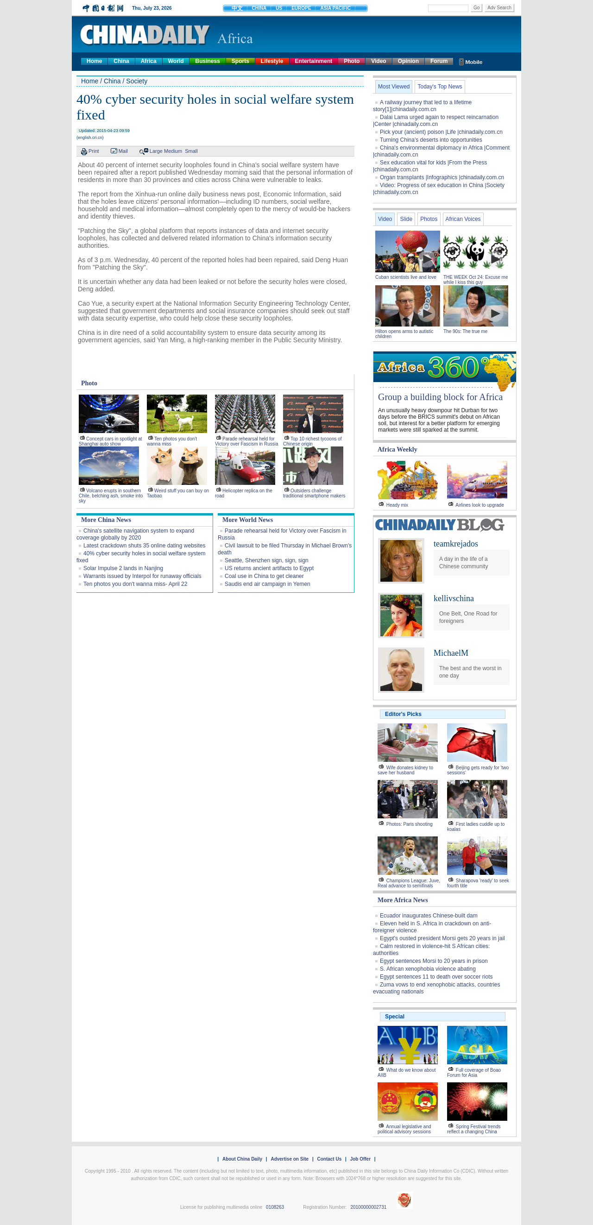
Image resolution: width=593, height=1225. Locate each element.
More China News (106, 519)
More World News (247, 519)
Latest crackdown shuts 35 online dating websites (144, 545)
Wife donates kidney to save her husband (405, 770)
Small (191, 151)
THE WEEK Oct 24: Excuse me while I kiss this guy (475, 280)
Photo (352, 61)
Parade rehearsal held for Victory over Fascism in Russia (246, 441)
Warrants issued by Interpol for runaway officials (142, 576)
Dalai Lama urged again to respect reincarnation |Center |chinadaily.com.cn (435, 120)
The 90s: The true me (465, 331)
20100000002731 (368, 1207)
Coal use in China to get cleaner (264, 576)
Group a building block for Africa (440, 397)
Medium (173, 151)
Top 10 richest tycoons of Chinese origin (312, 441)
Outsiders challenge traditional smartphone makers (314, 493)
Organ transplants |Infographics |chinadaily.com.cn (442, 177)
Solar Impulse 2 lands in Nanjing (123, 568)
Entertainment (314, 61)
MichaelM (451, 653)
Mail (123, 151)
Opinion (408, 61)
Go (476, 7)
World (176, 61)
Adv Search (499, 7)
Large (156, 151)
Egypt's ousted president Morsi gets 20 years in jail (442, 938)
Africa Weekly (397, 449)
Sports (240, 61)
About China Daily (242, 1159)
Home (94, 61)
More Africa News (403, 900)
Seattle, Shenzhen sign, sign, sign (267, 560)
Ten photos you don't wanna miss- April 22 (135, 584)
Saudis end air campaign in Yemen (267, 584)
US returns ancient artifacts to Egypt (269, 568)
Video (378, 61)
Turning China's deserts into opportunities (431, 140)
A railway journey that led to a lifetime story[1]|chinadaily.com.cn (422, 106)
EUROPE (301, 8)
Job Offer (360, 1159)
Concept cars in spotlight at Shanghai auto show (110, 441)
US (279, 8)
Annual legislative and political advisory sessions (404, 1129)
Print (93, 151)
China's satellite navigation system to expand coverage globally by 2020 (135, 534)
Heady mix (397, 505)
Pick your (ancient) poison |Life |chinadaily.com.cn (441, 132)
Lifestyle (272, 61)
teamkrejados (456, 543)
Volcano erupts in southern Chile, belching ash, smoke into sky (111, 495)
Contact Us (329, 1159)
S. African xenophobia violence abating (428, 969)
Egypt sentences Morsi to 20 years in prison (434, 961)
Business (207, 61)
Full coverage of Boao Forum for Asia (474, 1073)
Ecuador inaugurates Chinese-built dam (429, 915)
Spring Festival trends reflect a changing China (474, 1129)
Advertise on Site (290, 1159)
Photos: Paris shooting (409, 824)
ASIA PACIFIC (335, 8)
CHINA (259, 8)
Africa (149, 61)
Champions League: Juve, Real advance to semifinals (409, 883)
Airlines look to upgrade (479, 505)
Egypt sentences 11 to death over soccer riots (436, 977)
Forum (439, 61)
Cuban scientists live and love (406, 277)
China (121, 61)
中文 (237, 8)
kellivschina (454, 598)
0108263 (275, 1207)
